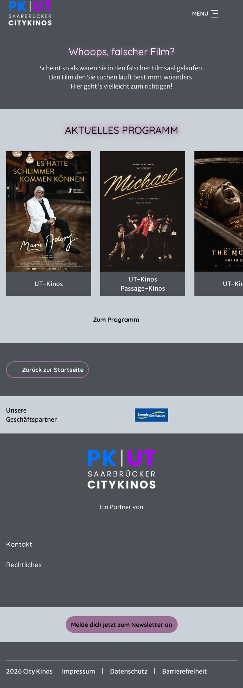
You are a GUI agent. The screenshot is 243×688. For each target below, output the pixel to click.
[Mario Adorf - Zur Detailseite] (48, 211)
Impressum (78, 671)
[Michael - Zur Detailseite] (142, 211)
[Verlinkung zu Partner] (152, 414)
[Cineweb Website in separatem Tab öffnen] (121, 515)
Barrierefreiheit (184, 671)
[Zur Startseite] (59, 13)
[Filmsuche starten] (229, 13)
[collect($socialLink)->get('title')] (121, 590)
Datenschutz (128, 671)
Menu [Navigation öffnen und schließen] (205, 13)
